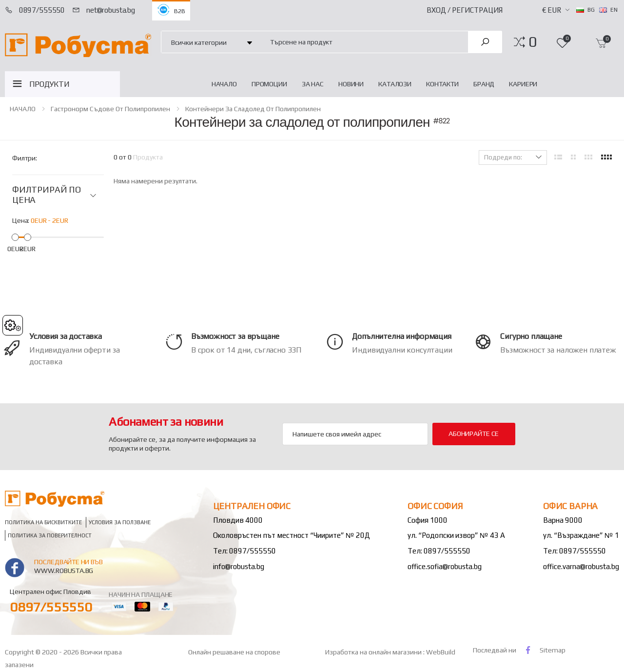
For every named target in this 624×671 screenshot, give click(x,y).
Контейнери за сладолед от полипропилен (253, 109)
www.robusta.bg (63, 570)
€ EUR (551, 10)
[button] (532, 42)
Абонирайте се (473, 433)
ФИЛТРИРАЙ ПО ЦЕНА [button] (46, 195)
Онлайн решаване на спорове (234, 652)
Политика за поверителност (50, 535)
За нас (313, 84)
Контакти (442, 84)
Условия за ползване (120, 522)
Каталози (394, 84)
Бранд (483, 84)
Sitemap (553, 650)
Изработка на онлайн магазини (374, 652)
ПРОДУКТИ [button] (49, 84)
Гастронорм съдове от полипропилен (110, 109)
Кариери (523, 84)
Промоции (269, 84)
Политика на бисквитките (43, 522)
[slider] (15, 237)
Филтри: (24, 158)
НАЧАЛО (224, 84)
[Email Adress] (355, 434)
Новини (351, 84)
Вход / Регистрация (465, 10)
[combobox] (363, 41)
